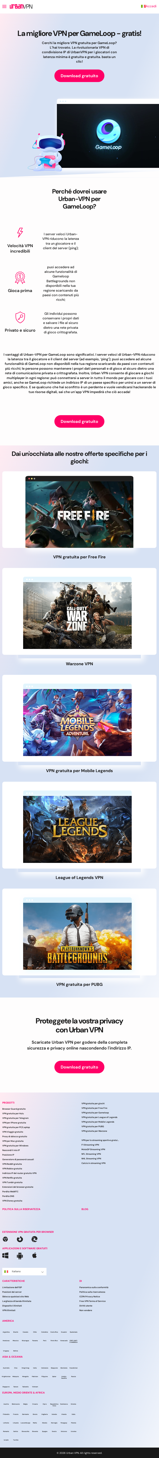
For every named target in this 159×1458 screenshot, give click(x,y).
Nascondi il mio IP (11, 1150)
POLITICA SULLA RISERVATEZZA (21, 1209)
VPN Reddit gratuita (12, 1164)
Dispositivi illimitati (12, 1305)
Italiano (24, 1271)
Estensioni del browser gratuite (17, 1187)
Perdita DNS (8, 1196)
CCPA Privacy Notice (89, 1296)
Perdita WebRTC (10, 1191)
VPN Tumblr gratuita (12, 1182)
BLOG (84, 1209)
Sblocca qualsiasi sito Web (15, 1296)
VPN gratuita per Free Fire (94, 1108)
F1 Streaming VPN (90, 1144)
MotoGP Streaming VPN (93, 1149)
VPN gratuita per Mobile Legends (97, 1121)
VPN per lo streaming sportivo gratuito (100, 1140)
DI (80, 1281)
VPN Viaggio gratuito (12, 1131)
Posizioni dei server (12, 1292)
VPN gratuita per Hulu (13, 1113)
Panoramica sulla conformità (93, 1287)
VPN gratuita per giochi (93, 1103)
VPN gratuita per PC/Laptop (16, 1127)
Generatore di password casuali (18, 1159)
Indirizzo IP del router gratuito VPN (19, 1173)
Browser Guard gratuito (14, 1109)
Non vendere (85, 1310)
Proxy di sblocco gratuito (14, 1136)
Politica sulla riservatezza (92, 1292)
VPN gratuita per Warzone (94, 1131)
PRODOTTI (8, 1102)
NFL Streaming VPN (91, 1154)
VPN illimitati (8, 1310)
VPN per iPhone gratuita (14, 1122)
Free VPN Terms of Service (92, 1301)
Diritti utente (85, 1305)
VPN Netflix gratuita (12, 1177)
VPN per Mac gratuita (13, 1141)
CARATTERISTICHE (13, 1281)
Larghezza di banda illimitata (16, 1301)
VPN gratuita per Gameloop (95, 1112)
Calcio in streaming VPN (93, 1163)
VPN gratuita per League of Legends (99, 1117)
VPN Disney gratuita (12, 1200)
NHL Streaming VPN (91, 1158)
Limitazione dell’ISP (12, 1287)
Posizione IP (8, 1154)
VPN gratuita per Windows (15, 1145)
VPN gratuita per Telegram (15, 1118)
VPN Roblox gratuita (12, 1168)
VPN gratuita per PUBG (92, 1126)
